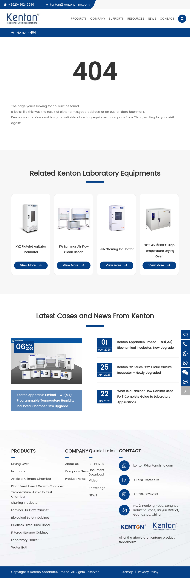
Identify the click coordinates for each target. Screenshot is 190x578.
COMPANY (97, 18)
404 (33, 32)
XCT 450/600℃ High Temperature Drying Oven (159, 251)
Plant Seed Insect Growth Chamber (37, 486)
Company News (72, 472)
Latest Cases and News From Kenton (95, 317)
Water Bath (19, 548)
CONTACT (167, 18)
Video (93, 480)
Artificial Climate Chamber (31, 479)
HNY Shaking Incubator (116, 249)
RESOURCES (135, 18)
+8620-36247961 (145, 494)
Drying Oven (20, 464)
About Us (72, 464)
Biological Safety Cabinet (30, 518)
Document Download (96, 472)
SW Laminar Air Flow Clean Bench (74, 249)
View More (31, 265)
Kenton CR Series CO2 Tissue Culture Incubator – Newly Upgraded (144, 370)
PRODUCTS (79, 18)
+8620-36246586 (21, 4)
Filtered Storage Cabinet (29, 533)
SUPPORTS (116, 18)
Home (21, 32)
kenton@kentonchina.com (70, 4)
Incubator (18, 471)
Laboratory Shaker (25, 540)
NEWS (152, 18)
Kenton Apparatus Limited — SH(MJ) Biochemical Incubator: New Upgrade (145, 345)
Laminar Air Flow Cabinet (30, 510)
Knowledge (97, 488)
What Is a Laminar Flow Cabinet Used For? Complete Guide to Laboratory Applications (145, 397)
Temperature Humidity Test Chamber (31, 494)
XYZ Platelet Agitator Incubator (31, 249)
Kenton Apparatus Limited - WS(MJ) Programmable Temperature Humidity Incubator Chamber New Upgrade (45, 401)
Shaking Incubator (25, 503)
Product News (75, 480)
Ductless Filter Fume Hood (30, 525)
